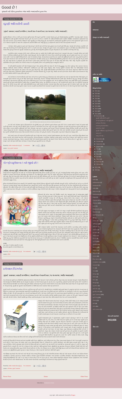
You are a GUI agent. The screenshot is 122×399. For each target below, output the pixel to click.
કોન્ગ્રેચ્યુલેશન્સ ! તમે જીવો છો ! (20, 162)
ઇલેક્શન (9, 368)
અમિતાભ (95, 226)
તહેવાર (94, 256)
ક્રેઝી (94, 241)
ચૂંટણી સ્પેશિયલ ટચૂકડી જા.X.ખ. (105, 130)
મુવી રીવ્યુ (95, 297)
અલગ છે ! (98, 133)
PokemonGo (96, 209)
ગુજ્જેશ (95, 244)
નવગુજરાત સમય (97, 262)
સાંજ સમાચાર (96, 309)
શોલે (94, 303)
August (98, 146)
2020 (96, 93)
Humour (95, 203)
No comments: (27, 251)
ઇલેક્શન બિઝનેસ (12, 268)
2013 (96, 111)
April (97, 156)
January (98, 164)
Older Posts (84, 376)
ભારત (94, 280)
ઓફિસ (95, 235)
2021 (96, 91)
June (98, 151)
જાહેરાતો (95, 253)
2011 (96, 167)
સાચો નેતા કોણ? (100, 128)
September (99, 144)
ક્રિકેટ (94, 238)
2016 (96, 103)
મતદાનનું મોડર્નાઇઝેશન (102, 125)
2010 (96, 170)
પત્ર (8, 148)
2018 (96, 98)
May (97, 154)
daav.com (95, 191)
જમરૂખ (95, 250)
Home (46, 376)
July (97, 149)
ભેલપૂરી (95, 282)
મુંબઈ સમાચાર (14, 148)
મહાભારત (95, 285)
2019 (96, 96)
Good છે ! (9, 7)
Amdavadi (95, 185)
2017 (96, 101)
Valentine (95, 212)
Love (94, 206)
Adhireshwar (96, 182)
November (99, 139)
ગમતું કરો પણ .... (100, 135)
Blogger (73, 395)
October (98, 141)
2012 (96, 113)
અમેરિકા (95, 229)
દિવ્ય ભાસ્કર (96, 259)
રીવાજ (94, 300)
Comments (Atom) (49, 383)
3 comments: (26, 145)
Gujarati (95, 200)
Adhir (94, 179)
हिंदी (94, 218)
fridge (94, 197)
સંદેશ (8, 254)
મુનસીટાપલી (96, 291)
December (99, 116)
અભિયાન (95, 224)
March (98, 159)
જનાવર (95, 247)
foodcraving (96, 194)
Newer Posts (7, 376)
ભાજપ (94, 277)
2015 (96, 106)
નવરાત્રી (95, 265)
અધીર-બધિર (96, 221)
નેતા (94, 268)
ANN (94, 188)
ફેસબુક (95, 274)
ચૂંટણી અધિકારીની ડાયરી (16, 23)
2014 (96, 108)
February (99, 161)
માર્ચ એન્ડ (95, 288)
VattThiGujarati (97, 215)
